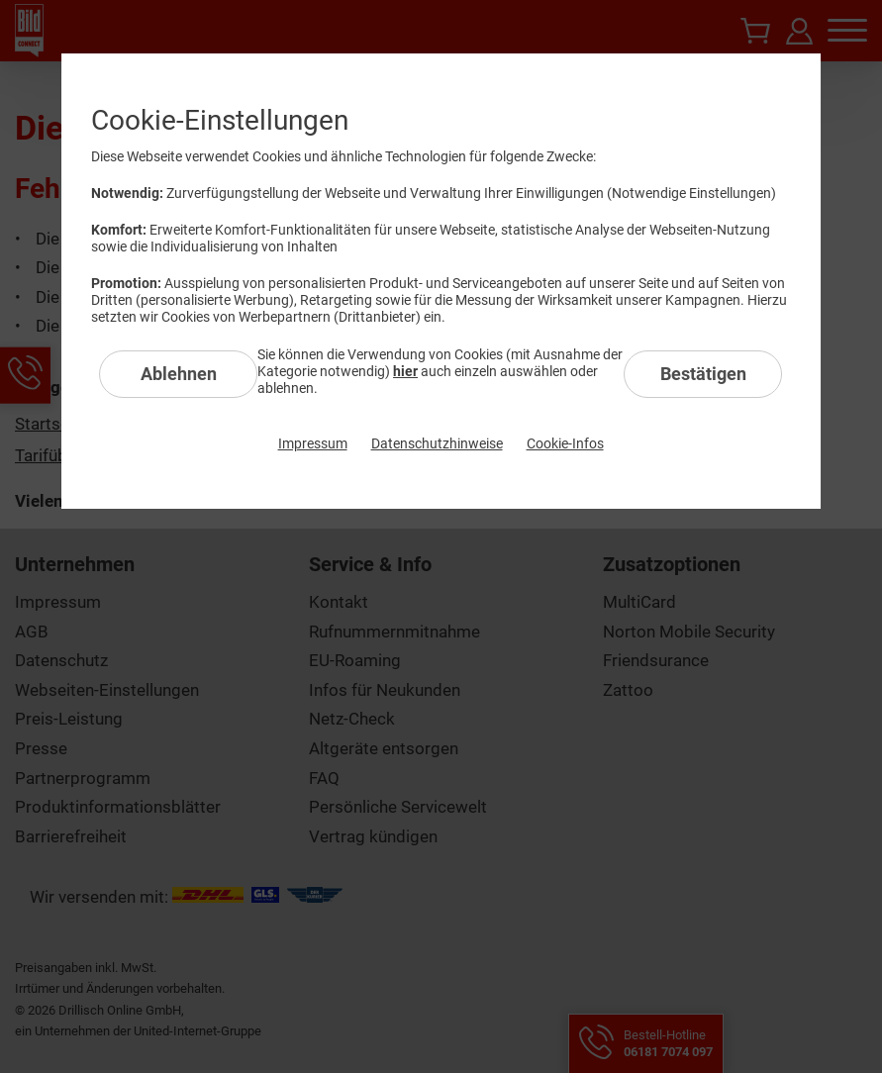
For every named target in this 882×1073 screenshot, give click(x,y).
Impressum (312, 443)
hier (405, 371)
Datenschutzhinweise (437, 443)
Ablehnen (179, 373)
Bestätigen (703, 373)
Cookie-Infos (565, 443)
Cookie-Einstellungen (219, 120)
